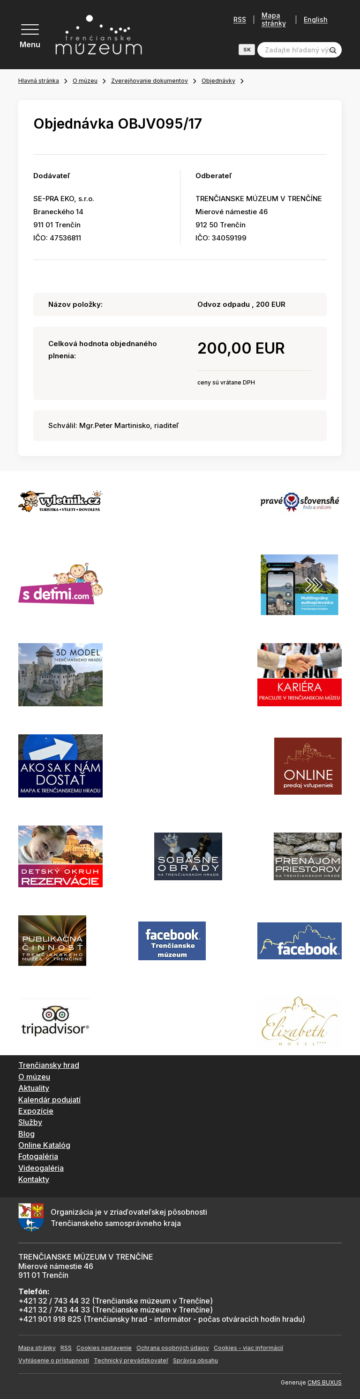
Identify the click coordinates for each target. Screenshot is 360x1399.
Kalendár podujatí (49, 1099)
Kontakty (33, 1179)
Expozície (35, 1111)
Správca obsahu (195, 1360)
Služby (30, 1122)
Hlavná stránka (38, 80)
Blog (26, 1133)
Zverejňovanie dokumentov (149, 80)
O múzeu (85, 80)
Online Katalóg (44, 1145)
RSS (239, 19)
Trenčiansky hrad (48, 1065)
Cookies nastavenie (104, 1347)
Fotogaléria (38, 1156)
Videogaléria (41, 1168)
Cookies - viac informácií (248, 1347)
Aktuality (33, 1088)
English (316, 19)
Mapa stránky (274, 19)
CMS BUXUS (325, 1382)
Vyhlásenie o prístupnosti (53, 1360)
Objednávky (218, 80)
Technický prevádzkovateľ (131, 1360)
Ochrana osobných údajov (172, 1347)
